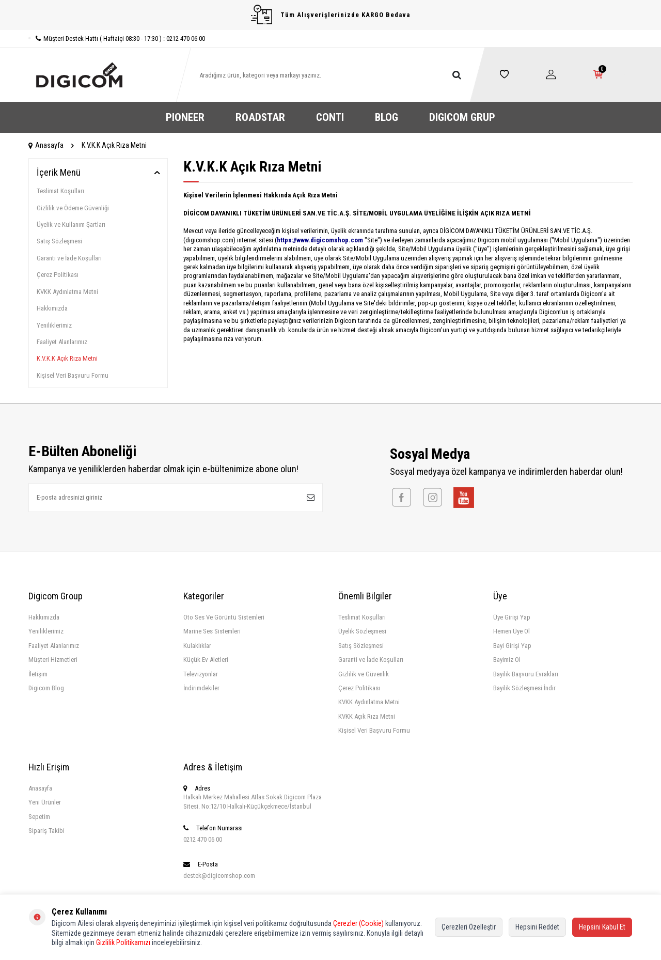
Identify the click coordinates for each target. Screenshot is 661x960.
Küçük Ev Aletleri (205, 659)
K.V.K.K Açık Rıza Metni (67, 358)
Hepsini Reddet (537, 927)
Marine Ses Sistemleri (212, 631)
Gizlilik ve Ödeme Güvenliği (73, 208)
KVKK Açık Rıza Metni (366, 716)
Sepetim (39, 816)
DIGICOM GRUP (462, 117)
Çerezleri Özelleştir (469, 927)
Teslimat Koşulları (60, 191)
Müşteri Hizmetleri (52, 659)
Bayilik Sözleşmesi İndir (524, 688)
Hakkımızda (52, 308)
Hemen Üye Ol (511, 631)
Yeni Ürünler (44, 802)
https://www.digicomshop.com (320, 240)
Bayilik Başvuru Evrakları (525, 674)
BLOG (386, 117)
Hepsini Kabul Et (602, 927)
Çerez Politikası (57, 274)
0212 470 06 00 (202, 839)
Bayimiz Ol (507, 659)
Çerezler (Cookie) (358, 923)
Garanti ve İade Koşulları (69, 258)
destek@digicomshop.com (219, 875)
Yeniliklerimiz (54, 325)
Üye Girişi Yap (511, 617)
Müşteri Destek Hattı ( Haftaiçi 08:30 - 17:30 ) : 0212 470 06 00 (116, 38)
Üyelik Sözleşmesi (362, 631)
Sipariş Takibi (46, 830)
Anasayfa (46, 145)
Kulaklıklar (197, 645)
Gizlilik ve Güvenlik (363, 674)
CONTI (330, 117)
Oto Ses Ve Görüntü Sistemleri (223, 617)
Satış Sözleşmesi (59, 241)
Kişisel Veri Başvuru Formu (72, 375)
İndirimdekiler (201, 688)
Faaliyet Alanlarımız (62, 342)
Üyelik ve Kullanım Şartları (71, 224)
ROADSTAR (260, 117)
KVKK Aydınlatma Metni (67, 292)
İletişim (38, 674)
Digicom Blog (46, 688)
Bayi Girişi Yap (512, 645)
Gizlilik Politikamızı (123, 942)
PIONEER (185, 117)
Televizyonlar (200, 674)
